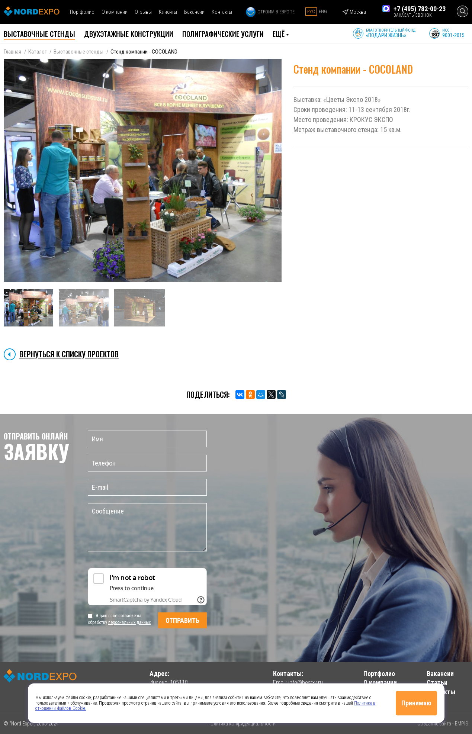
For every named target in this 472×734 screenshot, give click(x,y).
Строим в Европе (270, 12)
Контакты (222, 12)
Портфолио (82, 12)
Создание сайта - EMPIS (442, 724)
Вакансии (194, 12)
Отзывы (143, 12)
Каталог (37, 51)
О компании (115, 12)
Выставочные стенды (78, 51)
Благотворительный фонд (390, 33)
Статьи (437, 682)
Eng (323, 11)
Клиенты (168, 12)
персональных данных (129, 622)
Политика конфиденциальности (242, 724)
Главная (12, 51)
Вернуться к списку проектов (69, 354)
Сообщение (147, 527)
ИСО (453, 33)
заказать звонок (413, 15)
